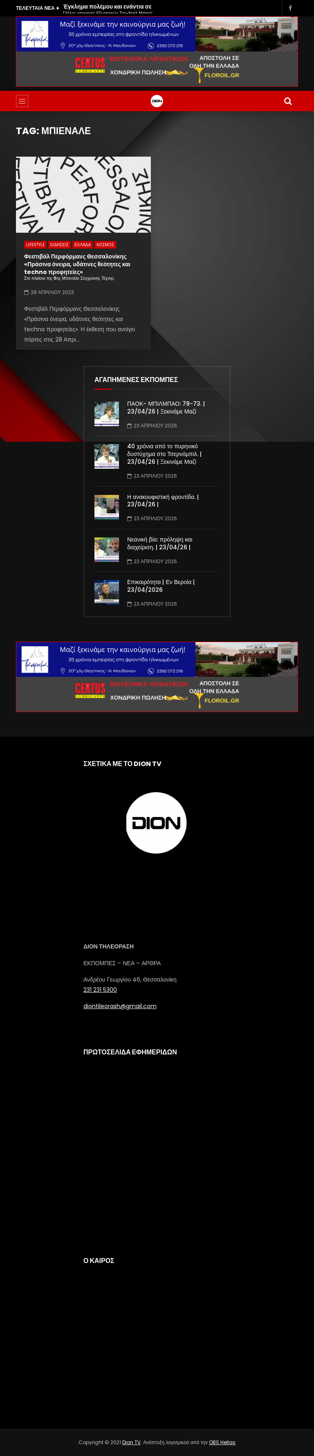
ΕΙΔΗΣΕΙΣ (59, 245)
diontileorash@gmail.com (120, 1006)
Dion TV (131, 1442)
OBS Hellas (222, 1442)
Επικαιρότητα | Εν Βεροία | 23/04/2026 (161, 586)
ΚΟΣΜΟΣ (105, 245)
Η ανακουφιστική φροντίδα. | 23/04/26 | (163, 501)
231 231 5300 (100, 990)
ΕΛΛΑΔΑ (82, 245)
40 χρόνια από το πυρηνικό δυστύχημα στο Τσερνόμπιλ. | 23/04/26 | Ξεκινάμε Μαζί (164, 454)
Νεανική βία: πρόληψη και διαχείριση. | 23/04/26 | (159, 543)
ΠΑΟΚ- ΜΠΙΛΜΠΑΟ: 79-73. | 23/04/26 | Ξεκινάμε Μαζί (166, 408)
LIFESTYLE (35, 245)
